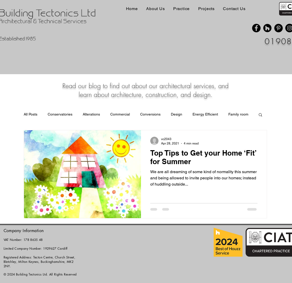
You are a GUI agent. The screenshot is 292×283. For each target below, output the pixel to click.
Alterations (91, 114)
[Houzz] (267, 28)
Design (176, 114)
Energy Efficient (205, 114)
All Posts (30, 114)
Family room (238, 114)
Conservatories (60, 114)
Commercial (120, 114)
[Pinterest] (278, 28)
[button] (260, 115)
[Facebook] (256, 28)
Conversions (150, 114)
